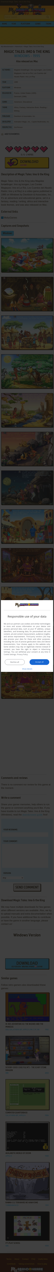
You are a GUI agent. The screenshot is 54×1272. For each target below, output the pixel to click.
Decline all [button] (14, 662)
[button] (27, 669)
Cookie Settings (10, 654)
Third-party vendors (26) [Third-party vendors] (36, 636)
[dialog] (27, 636)
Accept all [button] (39, 662)
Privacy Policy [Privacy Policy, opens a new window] (22, 654)
